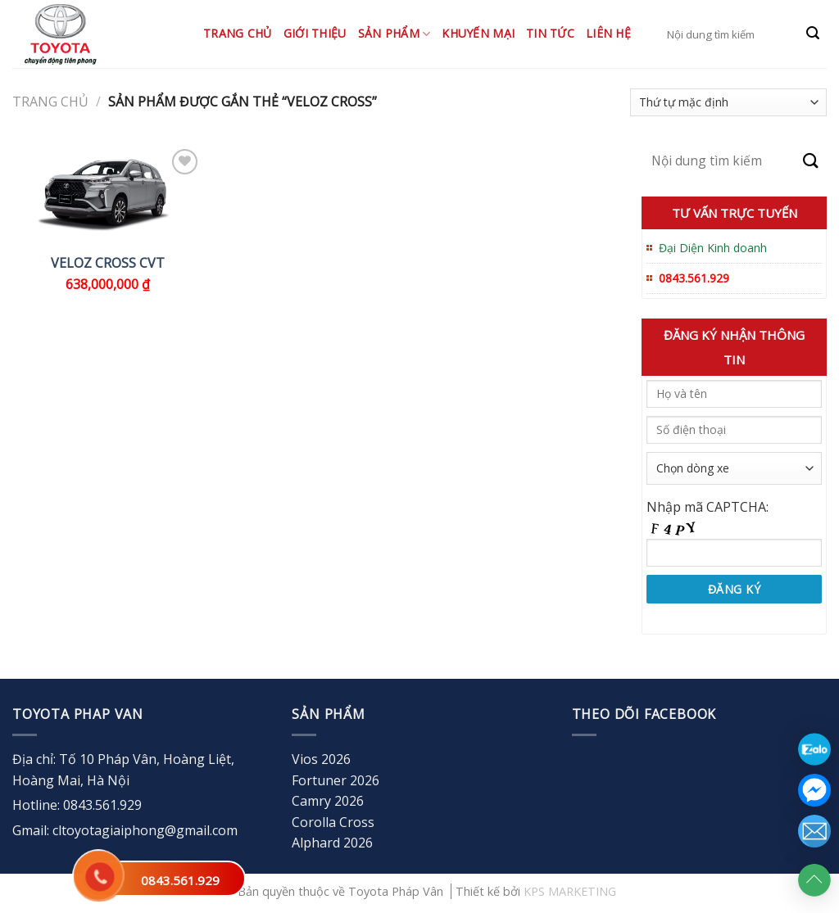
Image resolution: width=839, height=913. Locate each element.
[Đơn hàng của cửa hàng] (728, 102)
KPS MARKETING (570, 891)
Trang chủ (237, 33)
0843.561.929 (180, 880)
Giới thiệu (315, 33)
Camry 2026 (328, 801)
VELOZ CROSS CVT (108, 263)
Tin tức (550, 33)
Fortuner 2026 (335, 780)
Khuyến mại (478, 33)
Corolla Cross (333, 822)
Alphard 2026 (332, 843)
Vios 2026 (321, 759)
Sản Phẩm (394, 33)
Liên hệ (608, 33)
